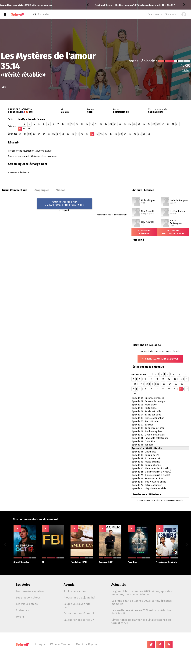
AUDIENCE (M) (155, 112)
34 (177, 124)
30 (158, 124)
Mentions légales (86, 644)
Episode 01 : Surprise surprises (148, 398)
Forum (20, 616)
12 (72, 124)
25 (134, 124)
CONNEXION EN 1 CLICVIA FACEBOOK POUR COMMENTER (64, 204)
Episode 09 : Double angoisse (147, 431)
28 (149, 124)
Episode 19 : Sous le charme (146, 465)
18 (101, 124)
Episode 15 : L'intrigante (144, 451)
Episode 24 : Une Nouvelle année (149, 481)
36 (24, 128)
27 (144, 124)
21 (115, 124)
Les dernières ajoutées (30, 591)
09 (68, 134)
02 (25, 134)
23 (125, 124)
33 (173, 124)
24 (129, 124)
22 (120, 124)
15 (87, 124)
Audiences (22, 610)
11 (68, 124)
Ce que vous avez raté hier (77, 605)
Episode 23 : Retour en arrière (147, 478)
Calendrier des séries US (79, 613)
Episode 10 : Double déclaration (148, 434)
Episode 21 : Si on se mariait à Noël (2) (151, 471)
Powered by (18, 172)
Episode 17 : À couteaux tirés (147, 458)
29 (153, 124)
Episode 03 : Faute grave (144, 404)
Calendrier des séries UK (79, 619)
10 (63, 124)
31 (163, 124)
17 (96, 124)
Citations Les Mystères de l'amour (160, 359)
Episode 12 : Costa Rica (143, 441)
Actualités (118, 584)
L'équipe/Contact (60, 644)
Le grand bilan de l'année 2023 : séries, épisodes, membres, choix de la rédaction (141, 593)
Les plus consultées (28, 597)
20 (111, 124)
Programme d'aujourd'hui (79, 597)
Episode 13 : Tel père (142, 444)
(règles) (186, 70)
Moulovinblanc (104, 5)
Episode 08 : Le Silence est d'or (148, 428)
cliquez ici (66, 210)
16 (91, 124)
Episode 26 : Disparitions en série (149, 488)
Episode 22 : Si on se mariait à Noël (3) (151, 475)
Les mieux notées (27, 603)
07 (58, 134)
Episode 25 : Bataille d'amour (147, 485)
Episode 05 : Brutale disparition (148, 418)
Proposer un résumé (18, 156)
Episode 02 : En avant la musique (148, 401)
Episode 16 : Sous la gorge (145, 455)
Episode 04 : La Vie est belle (146, 411)
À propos (40, 644)
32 (168, 124)
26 (139, 124)
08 (63, 134)
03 (29, 134)
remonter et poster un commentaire (112, 215)
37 (29, 128)
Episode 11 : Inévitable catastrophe (150, 438)
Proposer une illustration (21, 151)
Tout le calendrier (75, 591)
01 (20, 134)
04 (39, 134)
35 (181, 389)
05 (49, 134)
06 (53, 134)
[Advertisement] (153, 159)
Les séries (23, 584)
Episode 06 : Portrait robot (145, 421)
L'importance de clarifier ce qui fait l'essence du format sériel (141, 621)
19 (106, 124)
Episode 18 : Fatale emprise (146, 461)
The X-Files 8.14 (134, 5)
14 (82, 124)
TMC (31, 112)
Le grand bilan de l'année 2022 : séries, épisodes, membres (141, 602)
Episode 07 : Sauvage (142, 424)
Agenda (69, 584)
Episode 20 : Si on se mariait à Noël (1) (151, 468)
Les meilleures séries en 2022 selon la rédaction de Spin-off (141, 612)
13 (77, 124)
